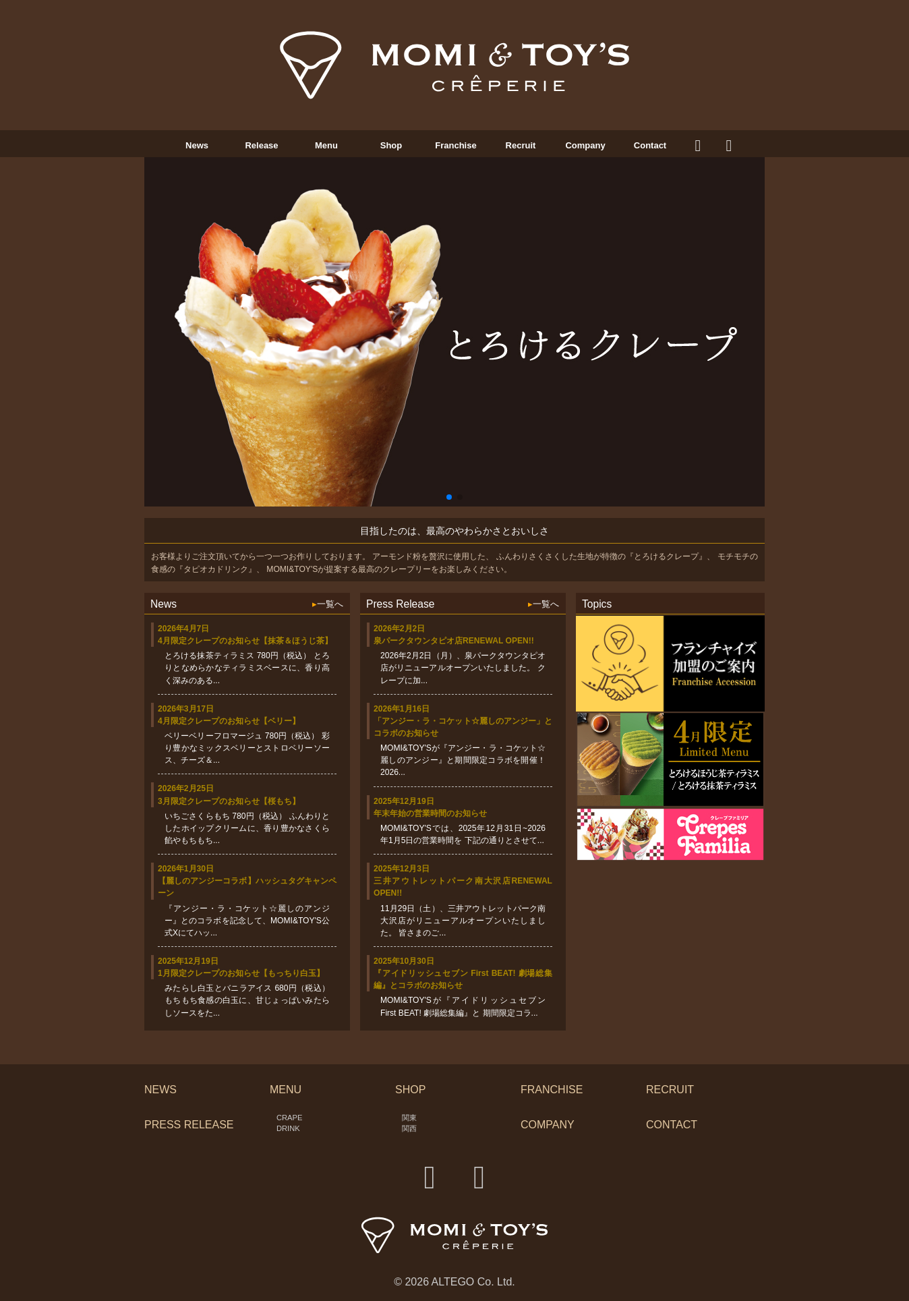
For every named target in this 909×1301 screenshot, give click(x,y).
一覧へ (327, 604)
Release (261, 145)
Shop (391, 145)
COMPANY (548, 1124)
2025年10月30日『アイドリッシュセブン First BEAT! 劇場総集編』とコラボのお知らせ (463, 973)
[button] (449, 497)
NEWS (160, 1089)
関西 (409, 1128)
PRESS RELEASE (189, 1124)
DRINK (288, 1128)
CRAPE (289, 1118)
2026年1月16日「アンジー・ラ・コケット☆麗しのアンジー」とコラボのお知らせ (463, 721)
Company (585, 145)
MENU (285, 1089)
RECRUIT (670, 1089)
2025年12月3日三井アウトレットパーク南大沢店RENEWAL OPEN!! (463, 881)
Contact (650, 145)
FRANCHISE (552, 1089)
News (196, 145)
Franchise (455, 145)
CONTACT (671, 1124)
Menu (326, 145)
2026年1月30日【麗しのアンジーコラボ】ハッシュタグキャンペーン (247, 881)
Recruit (521, 145)
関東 (409, 1118)
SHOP (410, 1089)
